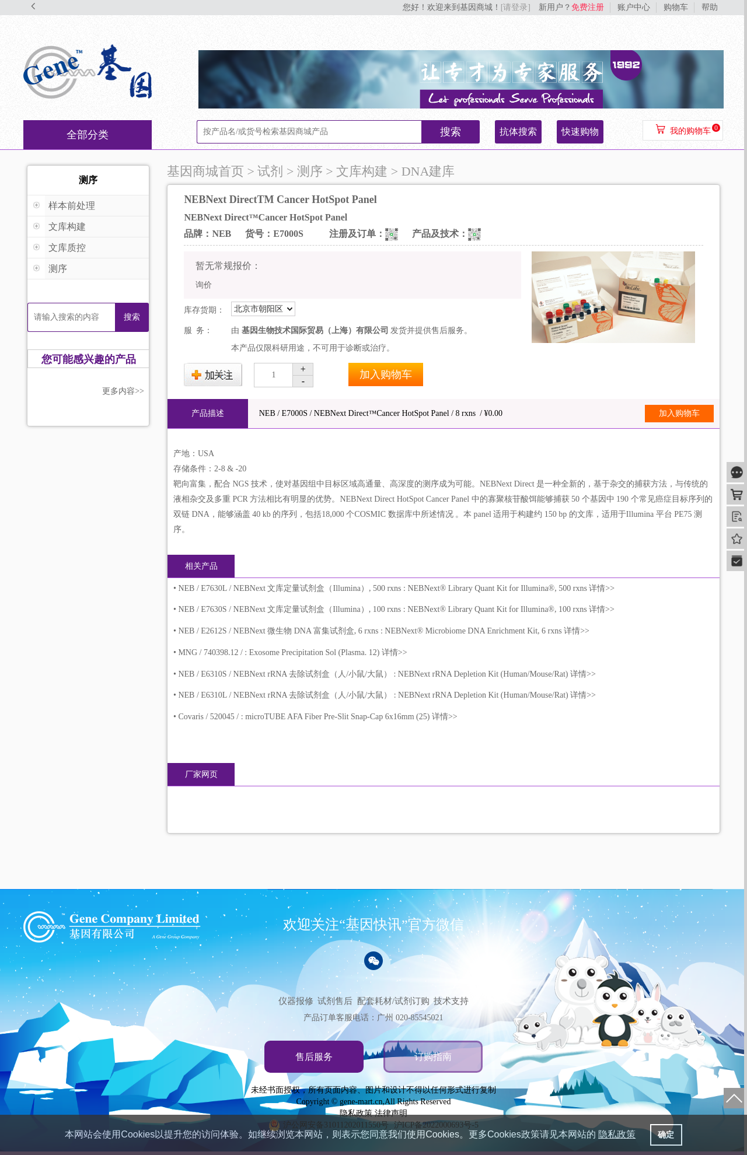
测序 (57, 269)
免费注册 (587, 7)
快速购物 (580, 131)
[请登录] (515, 7)
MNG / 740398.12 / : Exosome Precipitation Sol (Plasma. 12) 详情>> (292, 652)
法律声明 (391, 1113)
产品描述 (207, 413)
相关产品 (201, 566)
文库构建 (67, 227)
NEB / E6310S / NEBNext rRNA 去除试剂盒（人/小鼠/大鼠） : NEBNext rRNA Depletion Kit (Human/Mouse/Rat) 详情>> (386, 674)
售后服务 (314, 1057)
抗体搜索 (518, 131)
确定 (666, 1134)
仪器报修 (295, 1001)
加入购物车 (385, 374)
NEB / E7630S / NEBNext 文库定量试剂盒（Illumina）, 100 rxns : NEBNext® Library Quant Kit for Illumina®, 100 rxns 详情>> (396, 609)
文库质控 (67, 248)
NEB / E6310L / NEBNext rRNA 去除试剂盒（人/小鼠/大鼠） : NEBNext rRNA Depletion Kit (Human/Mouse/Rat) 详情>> (387, 695)
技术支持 (451, 1001)
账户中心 (633, 7)
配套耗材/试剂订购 (393, 1001)
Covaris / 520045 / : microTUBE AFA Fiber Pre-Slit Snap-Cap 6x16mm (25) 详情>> (317, 716)
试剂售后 (334, 1001)
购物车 (676, 7)
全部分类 (88, 135)
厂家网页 (201, 774)
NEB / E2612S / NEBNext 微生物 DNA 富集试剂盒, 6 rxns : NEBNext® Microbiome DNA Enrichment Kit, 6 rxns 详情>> (383, 630)
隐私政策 (356, 1113)
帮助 (709, 7)
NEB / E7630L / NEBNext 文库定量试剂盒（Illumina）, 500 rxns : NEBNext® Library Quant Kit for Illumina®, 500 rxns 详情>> (396, 588)
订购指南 (433, 1057)
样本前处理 (71, 206)
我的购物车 (690, 131)
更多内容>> (123, 391)
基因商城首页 (205, 171)
